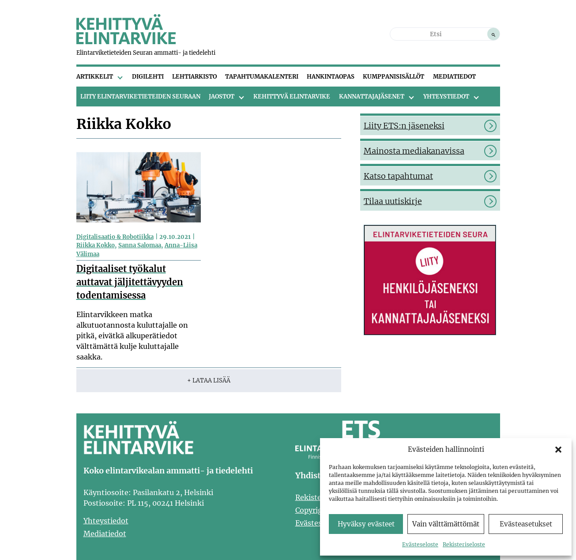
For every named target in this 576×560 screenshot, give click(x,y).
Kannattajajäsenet (371, 96)
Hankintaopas (330, 76)
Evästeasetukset (526, 524)
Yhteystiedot (446, 96)
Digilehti (148, 76)
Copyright (312, 510)
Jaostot (221, 96)
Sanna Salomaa (139, 245)
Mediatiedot (454, 76)
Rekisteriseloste (464, 544)
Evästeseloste (420, 544)
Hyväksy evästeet (366, 524)
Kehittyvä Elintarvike (291, 96)
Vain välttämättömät (445, 524)
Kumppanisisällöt (393, 76)
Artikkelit (94, 76)
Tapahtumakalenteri (261, 76)
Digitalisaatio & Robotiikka (115, 237)
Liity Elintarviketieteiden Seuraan (140, 96)
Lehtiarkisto (194, 76)
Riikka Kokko (95, 245)
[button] (558, 449)
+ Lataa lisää (208, 380)
